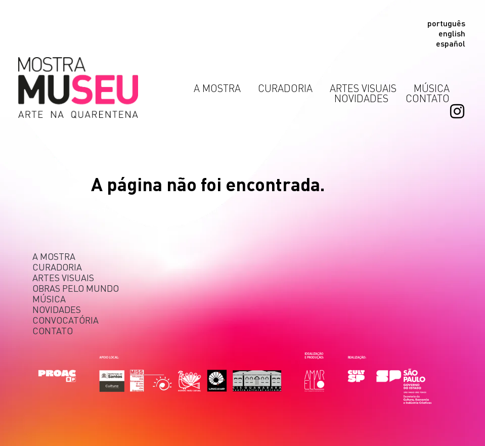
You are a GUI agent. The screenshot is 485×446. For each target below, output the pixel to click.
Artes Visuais (366, 88)
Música (432, 88)
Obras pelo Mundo (75, 288)
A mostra (53, 256)
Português (446, 23)
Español (450, 43)
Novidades (363, 98)
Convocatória (65, 320)
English (451, 33)
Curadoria (288, 88)
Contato (428, 98)
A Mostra (220, 88)
